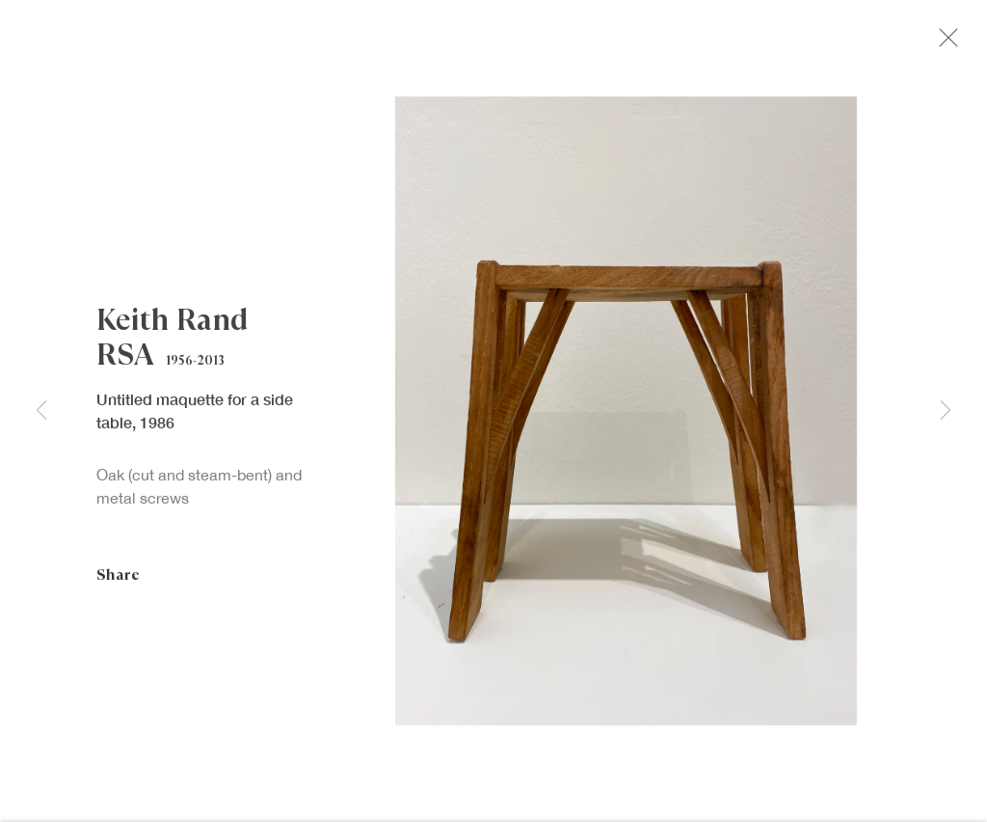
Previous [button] (41, 411)
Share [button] (118, 579)
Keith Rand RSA (172, 342)
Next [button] (945, 411)
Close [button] (947, 43)
